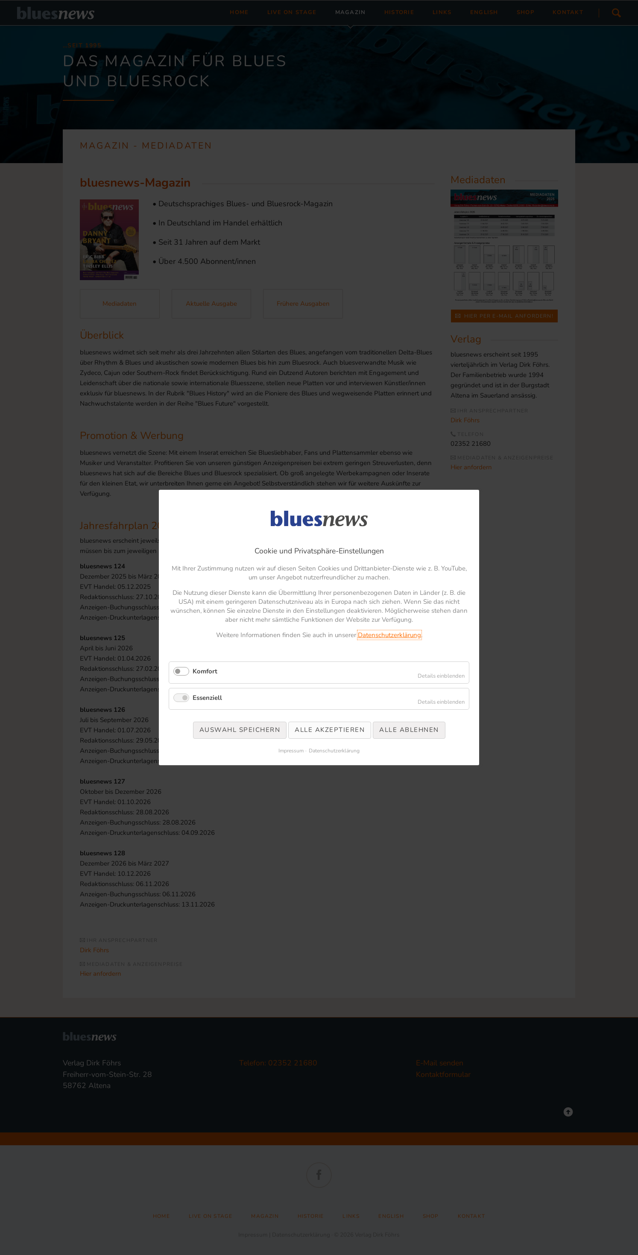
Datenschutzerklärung (389, 635)
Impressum (291, 750)
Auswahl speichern (240, 730)
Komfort (205, 671)
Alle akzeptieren (330, 730)
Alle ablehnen (409, 730)
